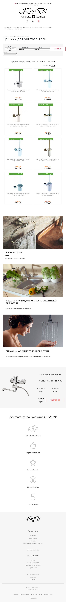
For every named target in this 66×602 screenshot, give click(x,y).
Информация (8, 29)
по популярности (24, 62)
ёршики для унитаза (23, 36)
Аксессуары (27, 27)
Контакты (18, 29)
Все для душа (17, 27)
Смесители (7, 27)
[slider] (3, 54)
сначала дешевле (36, 62)
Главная (5, 36)
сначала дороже (49, 62)
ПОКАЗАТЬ (57, 49)
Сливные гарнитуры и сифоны (42, 27)
